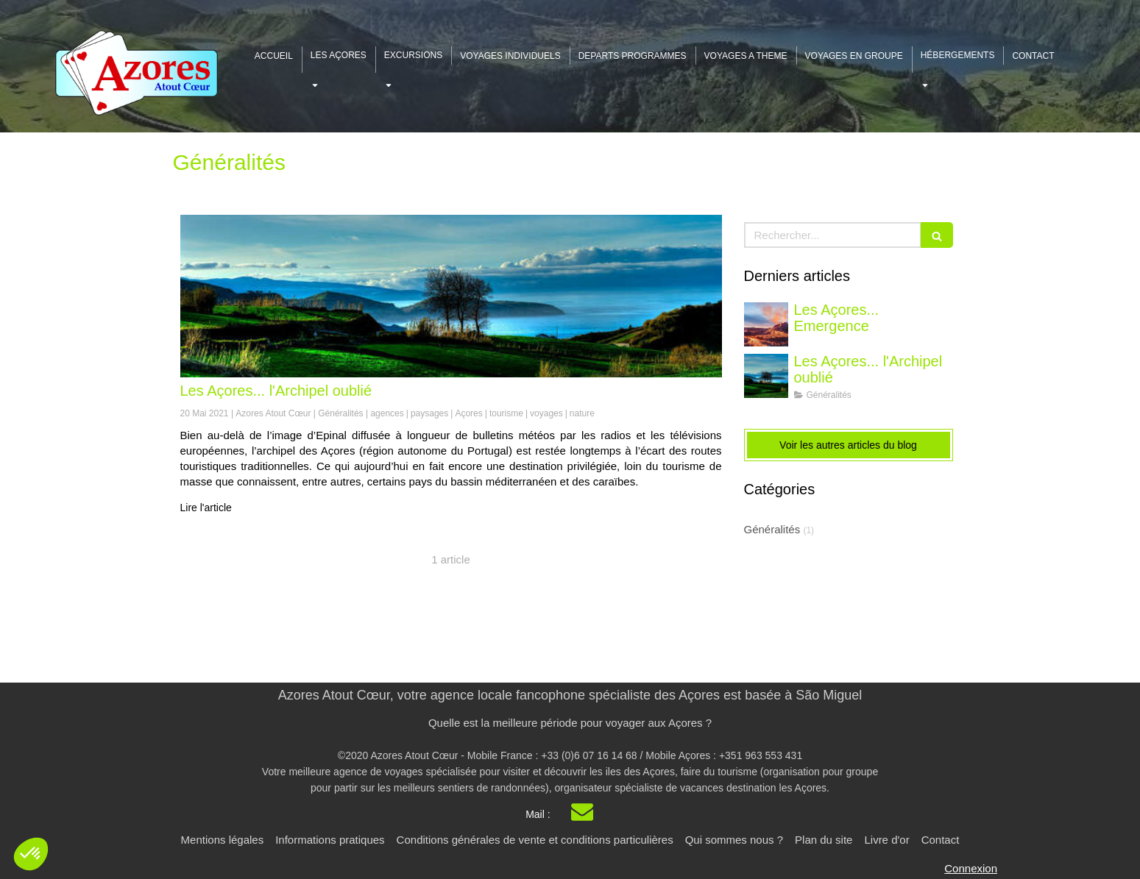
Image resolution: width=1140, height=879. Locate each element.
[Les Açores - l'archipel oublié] (451, 296)
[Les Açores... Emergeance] (766, 324)
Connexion (970, 868)
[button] (31, 854)
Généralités (772, 529)
